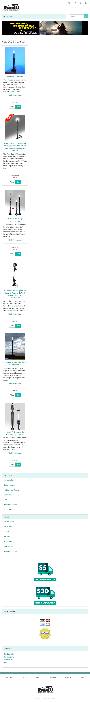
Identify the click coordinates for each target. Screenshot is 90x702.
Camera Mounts (9, 485)
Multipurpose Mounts (11, 490)
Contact (82, 677)
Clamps (6, 531)
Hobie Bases (8, 546)
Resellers (53, 677)
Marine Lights (8, 480)
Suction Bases (9, 522)
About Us (68, 677)
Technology (9, 677)
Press (38, 677)
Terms (24, 677)
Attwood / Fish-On (10, 551)
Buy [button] (18, 107)
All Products (8, 510)
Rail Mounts (8, 536)
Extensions (8, 495)
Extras (6, 500)
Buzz (5, 663)
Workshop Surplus (10, 505)
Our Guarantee (9, 654)
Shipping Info (8, 660)
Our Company (9, 657)
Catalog (10, 16)
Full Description (15, 95)
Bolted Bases (8, 527)
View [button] (12, 107)
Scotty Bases (8, 541)
